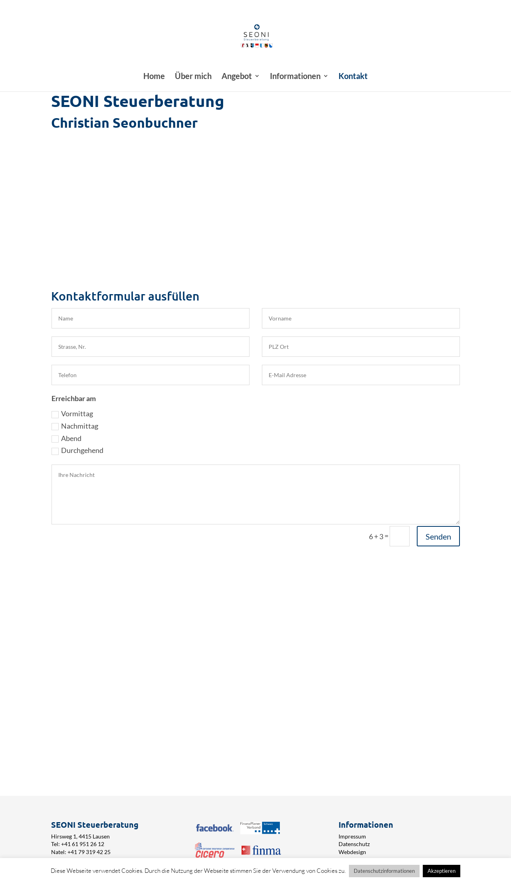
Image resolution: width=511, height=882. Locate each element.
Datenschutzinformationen (384, 871)
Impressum (352, 836)
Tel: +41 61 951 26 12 (77, 843)
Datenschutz (354, 843)
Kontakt (353, 77)
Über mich (193, 77)
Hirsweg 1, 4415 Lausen (80, 836)
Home (154, 77)
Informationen (295, 77)
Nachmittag (74, 425)
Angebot (237, 77)
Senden (438, 536)
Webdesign (352, 851)
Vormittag (72, 413)
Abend (66, 438)
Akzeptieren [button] (442, 871)
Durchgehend (77, 450)
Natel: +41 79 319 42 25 (81, 851)
